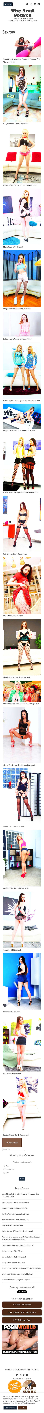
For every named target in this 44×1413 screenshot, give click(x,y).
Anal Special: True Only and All (22, 1312)
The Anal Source (22, 13)
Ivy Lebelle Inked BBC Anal (12, 1225)
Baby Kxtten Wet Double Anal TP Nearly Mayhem (21, 1268)
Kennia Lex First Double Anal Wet (15, 1208)
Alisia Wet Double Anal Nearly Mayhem (17, 1274)
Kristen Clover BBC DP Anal (13, 1251)
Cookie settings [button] (10, 1408)
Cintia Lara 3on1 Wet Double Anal (15, 1219)
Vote (22, 1178)
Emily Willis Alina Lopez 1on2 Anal (15, 1214)
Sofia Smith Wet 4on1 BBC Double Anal (17, 1245)
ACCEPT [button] (22, 1408)
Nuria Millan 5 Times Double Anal (15, 1202)
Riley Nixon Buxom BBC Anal (13, 1262)
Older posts (12, 1142)
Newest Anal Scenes (22, 1304)
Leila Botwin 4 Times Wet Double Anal (17, 1231)
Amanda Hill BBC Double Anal (14, 1257)
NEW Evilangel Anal (22, 1320)
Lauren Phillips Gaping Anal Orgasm (16, 1280)
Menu (8, 4)
